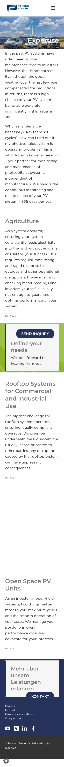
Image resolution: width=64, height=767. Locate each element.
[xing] (16, 728)
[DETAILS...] (10, 316)
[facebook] (33, 728)
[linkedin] (24, 728)
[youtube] (7, 728)
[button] (6, 761)
